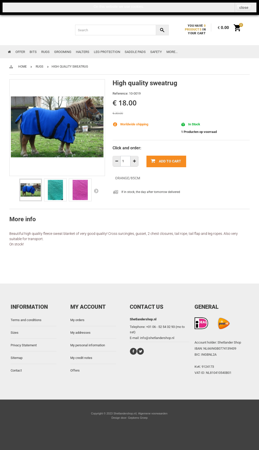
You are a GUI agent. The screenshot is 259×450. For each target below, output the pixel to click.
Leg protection (107, 52)
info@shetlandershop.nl (157, 338)
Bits (33, 52)
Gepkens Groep (138, 417)
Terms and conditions (26, 320)
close (243, 8)
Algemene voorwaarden (152, 413)
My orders (77, 320)
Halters (82, 52)
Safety (156, 52)
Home (22, 66)
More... (172, 52)
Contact (16, 370)
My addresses (80, 332)
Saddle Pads (135, 52)
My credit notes (81, 358)
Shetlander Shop (229, 342)
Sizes (14, 332)
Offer (20, 52)
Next (96, 190)
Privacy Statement (24, 345)
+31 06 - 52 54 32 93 (160, 327)
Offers (75, 370)
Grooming (62, 52)
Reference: (120, 93)
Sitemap (17, 358)
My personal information (87, 345)
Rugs (45, 52)
